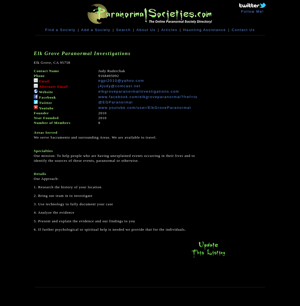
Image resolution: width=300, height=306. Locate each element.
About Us (146, 30)
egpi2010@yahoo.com (121, 81)
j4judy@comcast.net (119, 86)
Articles (169, 30)
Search (123, 30)
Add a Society (95, 30)
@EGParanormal (115, 102)
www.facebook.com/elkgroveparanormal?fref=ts (148, 97)
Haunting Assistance (204, 30)
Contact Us (243, 30)
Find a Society (60, 30)
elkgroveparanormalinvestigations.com (138, 91)
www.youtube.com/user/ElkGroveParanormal (144, 108)
